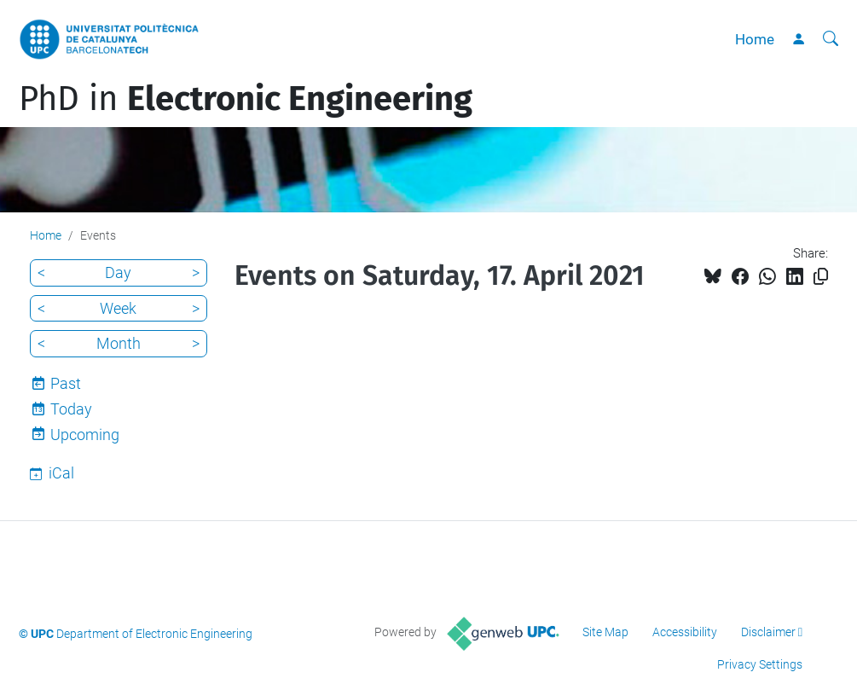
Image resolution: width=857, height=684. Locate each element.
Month (118, 343)
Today (71, 409)
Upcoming (84, 434)
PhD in (245, 98)
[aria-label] (830, 39)
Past (65, 383)
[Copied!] (821, 277)
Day (118, 272)
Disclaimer (768, 632)
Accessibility (684, 632)
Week (118, 308)
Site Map (605, 632)
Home (754, 39)
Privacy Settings (759, 664)
